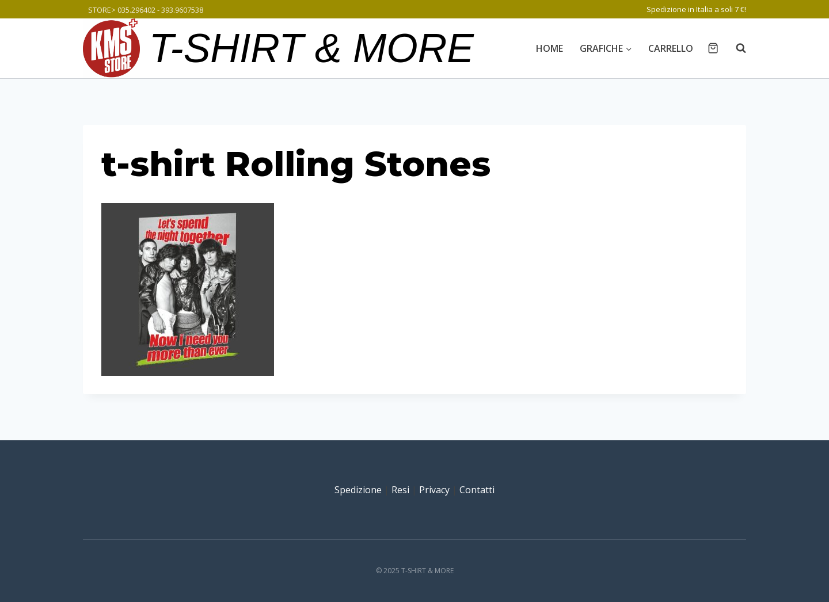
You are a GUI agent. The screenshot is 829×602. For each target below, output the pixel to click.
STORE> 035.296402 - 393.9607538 (145, 10)
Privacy (434, 489)
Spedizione (358, 489)
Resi (400, 489)
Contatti (477, 489)
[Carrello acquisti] (713, 48)
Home (549, 48)
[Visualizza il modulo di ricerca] (735, 48)
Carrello (670, 48)
